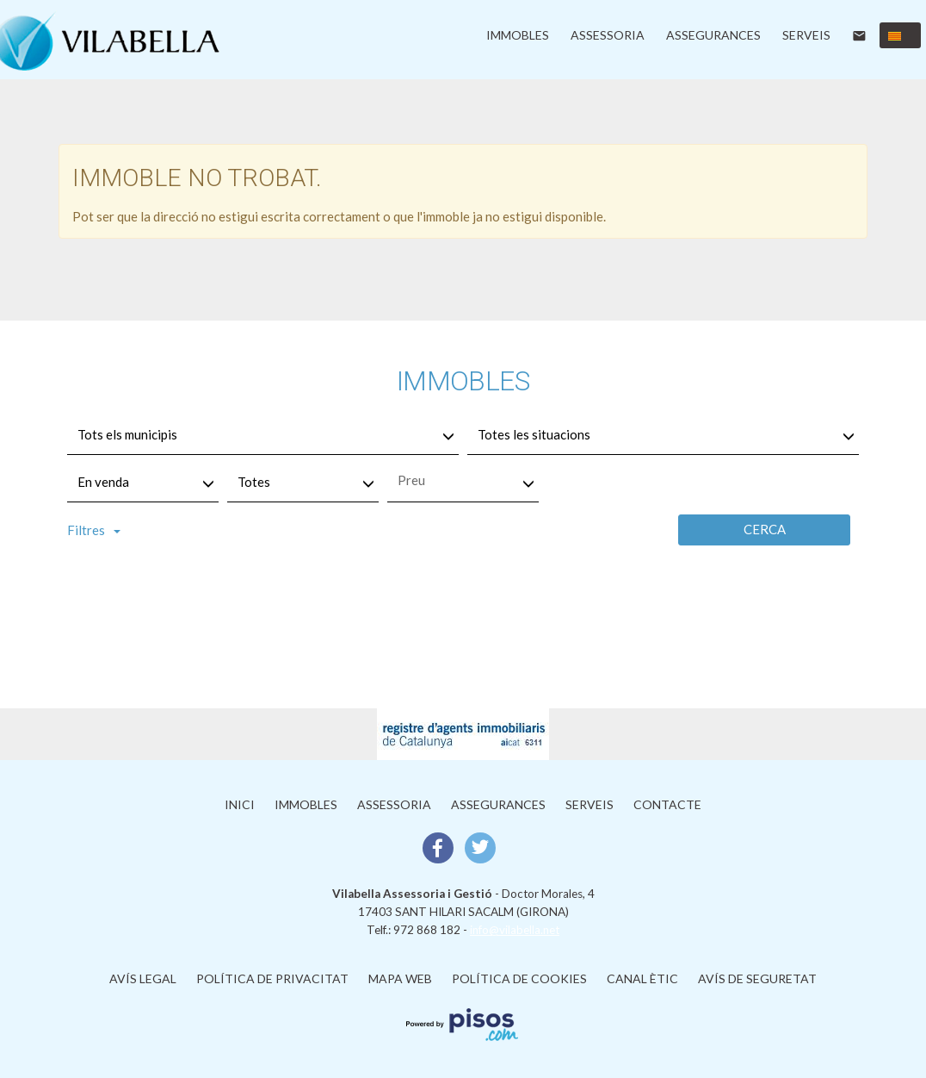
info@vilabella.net (514, 930)
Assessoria (608, 35)
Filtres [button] (93, 530)
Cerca (765, 529)
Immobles (517, 35)
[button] (900, 35)
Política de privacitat (272, 978)
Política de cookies (519, 978)
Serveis (806, 35)
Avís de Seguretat (757, 978)
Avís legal (142, 978)
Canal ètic (642, 978)
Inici (240, 804)
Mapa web (400, 978)
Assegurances (713, 35)
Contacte (667, 804)
